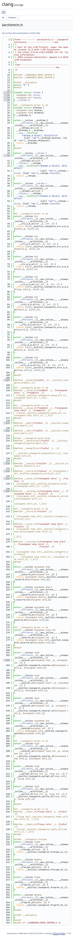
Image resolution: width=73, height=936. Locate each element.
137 (6, 491)
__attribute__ (27, 123)
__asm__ (20, 133)
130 (6, 463)
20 (6, 100)
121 (6, 430)
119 (6, 423)
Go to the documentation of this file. (21, 33)
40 (6, 155)
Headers (12, 17)
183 (6, 660)
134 (6, 478)
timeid (36, 97)
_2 (52, 223)
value (36, 95)
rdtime (36, 92)
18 (6, 95)
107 (6, 380)
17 (6, 92)
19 (6, 97)
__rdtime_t (22, 100)
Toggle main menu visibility (4, 10)
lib (3, 17)
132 (6, 471)
